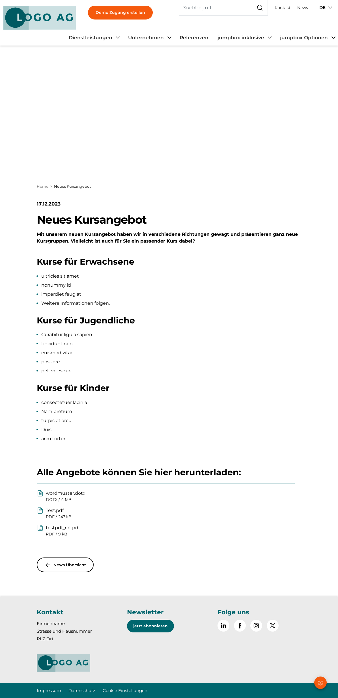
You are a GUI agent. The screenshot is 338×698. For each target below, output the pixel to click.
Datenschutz (81, 690)
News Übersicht (65, 564)
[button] (321, 662)
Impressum (49, 690)
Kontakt (282, 7)
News (302, 7)
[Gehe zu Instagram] (256, 626)
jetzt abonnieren (150, 625)
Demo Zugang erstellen (120, 12)
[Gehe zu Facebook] (240, 626)
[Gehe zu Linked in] (223, 626)
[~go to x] (273, 626)
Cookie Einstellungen (125, 690)
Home (42, 186)
